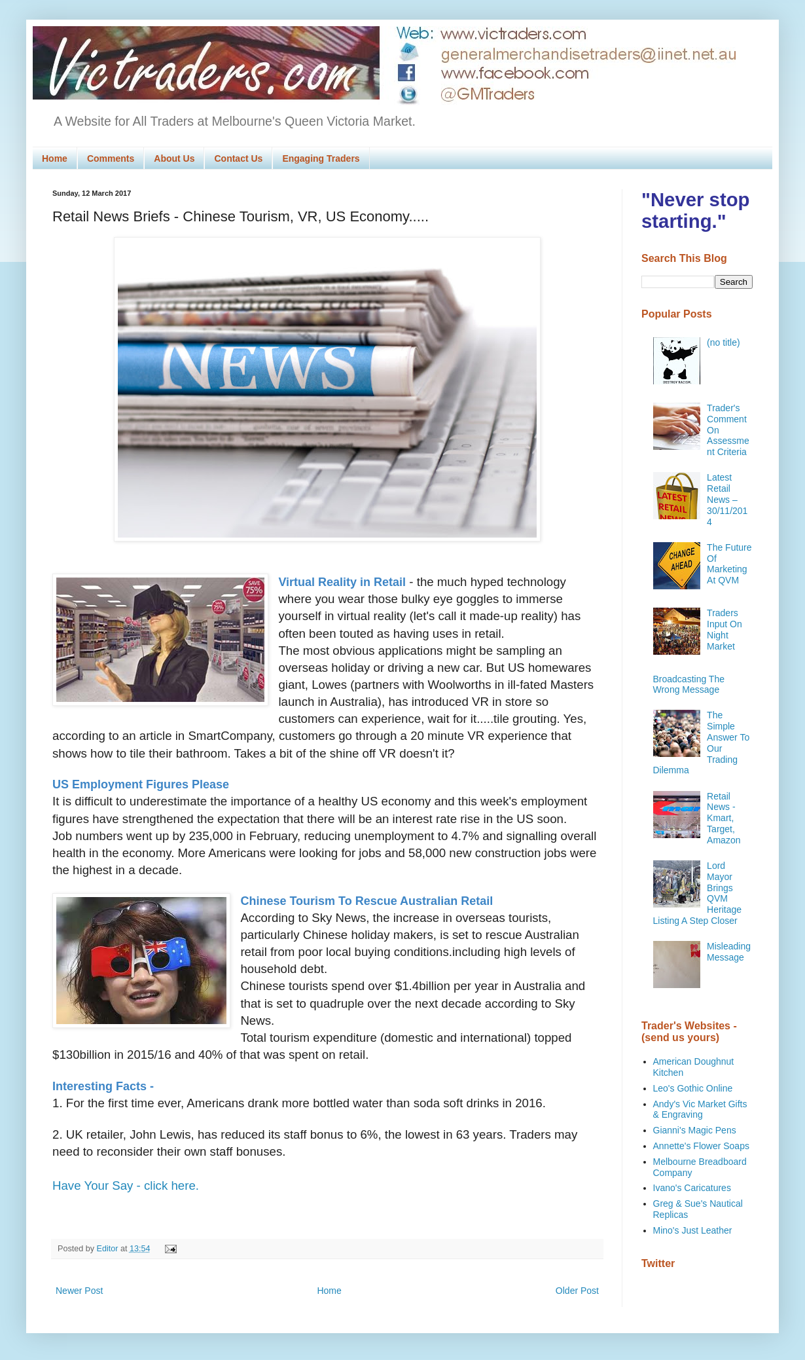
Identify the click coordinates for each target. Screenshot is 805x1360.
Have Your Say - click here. (125, 1185)
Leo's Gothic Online (693, 1088)
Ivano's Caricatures (692, 1188)
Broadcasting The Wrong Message (688, 684)
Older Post (577, 1290)
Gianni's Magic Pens (694, 1130)
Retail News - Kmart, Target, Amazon (723, 818)
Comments (110, 158)
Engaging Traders (320, 158)
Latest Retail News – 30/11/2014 (727, 499)
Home (54, 158)
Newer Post (79, 1290)
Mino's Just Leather (692, 1230)
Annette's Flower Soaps (701, 1146)
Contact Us (238, 158)
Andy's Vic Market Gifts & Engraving (700, 1109)
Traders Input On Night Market (724, 629)
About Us (174, 158)
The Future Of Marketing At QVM (729, 563)
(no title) (723, 342)
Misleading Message (729, 952)
